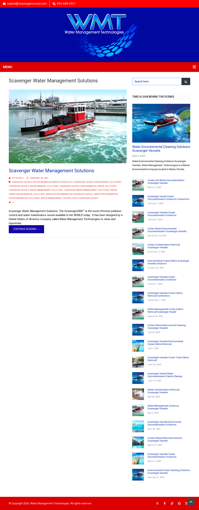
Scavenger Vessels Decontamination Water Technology (42, 182)
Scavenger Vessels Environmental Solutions (33, 186)
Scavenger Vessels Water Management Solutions (36, 190)
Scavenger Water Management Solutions (51, 170)
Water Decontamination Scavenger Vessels (69, 194)
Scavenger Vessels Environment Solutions (97, 182)
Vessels (19, 178)
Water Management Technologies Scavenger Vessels (70, 198)
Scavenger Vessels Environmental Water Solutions (87, 186)
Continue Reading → (26, 229)
